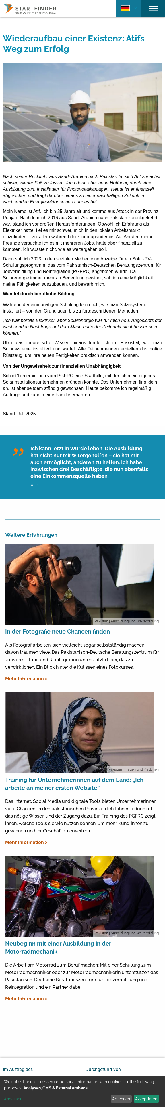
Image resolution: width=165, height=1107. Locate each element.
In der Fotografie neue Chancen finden (57, 631)
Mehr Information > (26, 678)
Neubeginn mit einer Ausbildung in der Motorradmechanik (58, 947)
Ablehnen (121, 1099)
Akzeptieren (146, 1099)
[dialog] (82, 1091)
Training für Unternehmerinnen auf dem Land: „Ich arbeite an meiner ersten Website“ (74, 783)
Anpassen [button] (13, 1099)
